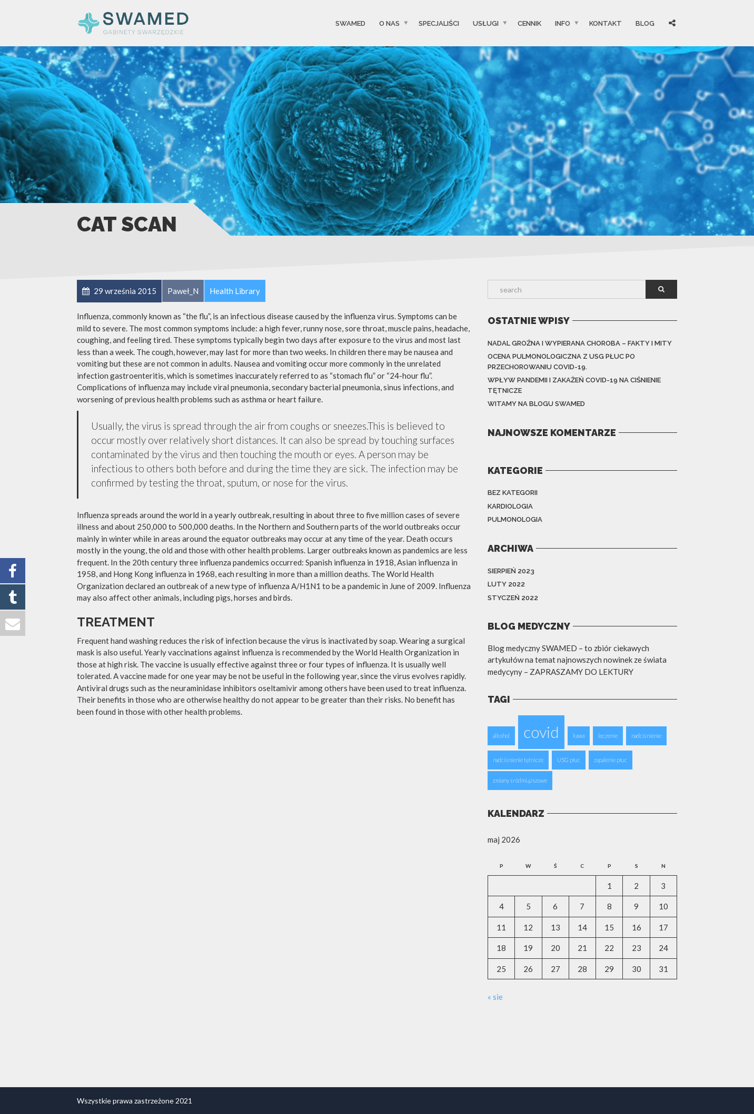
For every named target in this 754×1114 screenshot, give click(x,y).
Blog (645, 23)
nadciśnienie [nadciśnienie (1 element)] (646, 735)
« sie (495, 996)
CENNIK (529, 23)
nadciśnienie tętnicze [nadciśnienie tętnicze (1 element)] (518, 759)
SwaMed (350, 23)
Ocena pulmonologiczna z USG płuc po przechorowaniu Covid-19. (561, 361)
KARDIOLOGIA (510, 506)
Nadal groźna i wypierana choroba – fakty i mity (580, 343)
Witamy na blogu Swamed (536, 404)
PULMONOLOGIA (515, 519)
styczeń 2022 (513, 598)
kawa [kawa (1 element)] (578, 735)
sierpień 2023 (511, 571)
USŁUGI (486, 23)
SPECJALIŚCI (439, 23)
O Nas (389, 23)
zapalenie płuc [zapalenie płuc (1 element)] (610, 759)
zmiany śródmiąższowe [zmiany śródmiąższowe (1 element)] (520, 780)
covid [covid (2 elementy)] (541, 732)
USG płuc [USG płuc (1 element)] (568, 759)
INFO (562, 23)
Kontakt (605, 23)
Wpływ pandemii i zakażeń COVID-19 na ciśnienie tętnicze (574, 385)
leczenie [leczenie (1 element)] (608, 735)
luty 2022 (506, 584)
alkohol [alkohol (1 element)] (501, 735)
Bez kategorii (513, 493)
